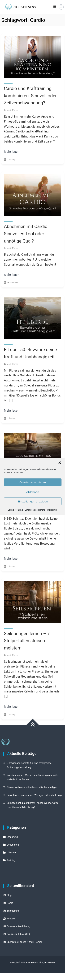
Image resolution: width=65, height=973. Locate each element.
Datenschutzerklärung (35, 510)
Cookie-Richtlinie (15, 510)
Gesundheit (12, 282)
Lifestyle (11, 418)
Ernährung (12, 837)
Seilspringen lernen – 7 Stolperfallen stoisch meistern (27, 641)
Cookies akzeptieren (32, 482)
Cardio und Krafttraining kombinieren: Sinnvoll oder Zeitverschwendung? (30, 95)
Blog (9, 895)
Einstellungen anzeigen (33, 501)
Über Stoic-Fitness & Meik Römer (24, 942)
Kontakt (11, 918)
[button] (59, 462)
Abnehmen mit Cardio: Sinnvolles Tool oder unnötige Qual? (26, 233)
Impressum (52, 510)
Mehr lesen (11, 151)
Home (10, 903)
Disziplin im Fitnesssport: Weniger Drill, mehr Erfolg (34, 795)
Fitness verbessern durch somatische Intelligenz (32, 787)
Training (11, 159)
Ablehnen (32, 491)
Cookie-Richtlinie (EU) (18, 934)
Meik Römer (12, 110)
